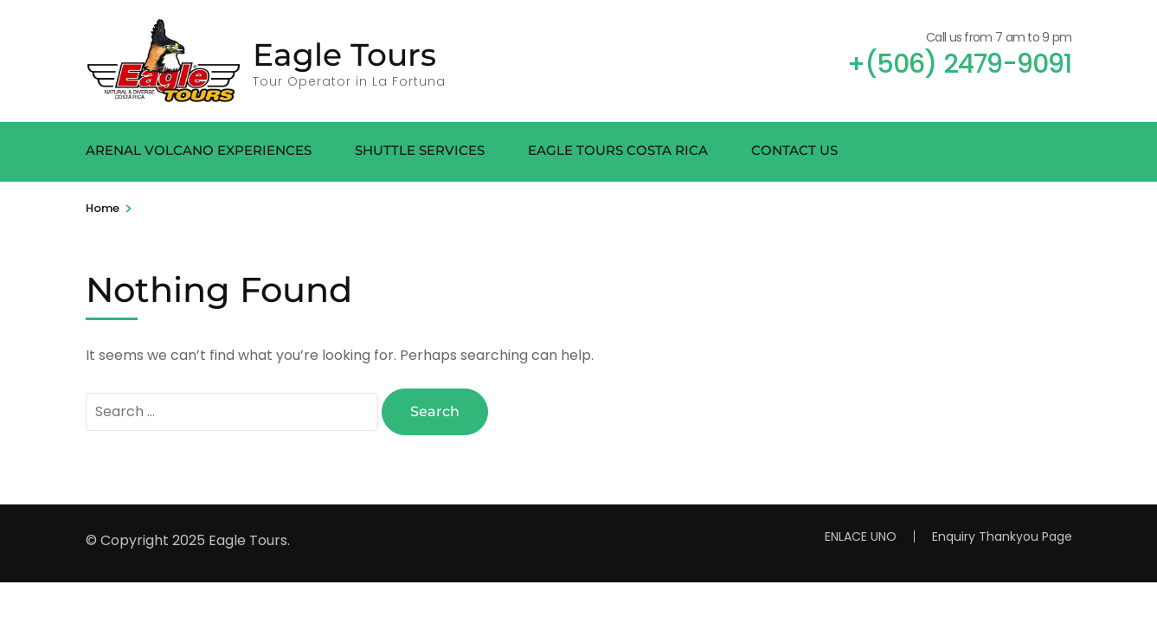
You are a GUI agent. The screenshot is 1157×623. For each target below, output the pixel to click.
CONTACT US (794, 150)
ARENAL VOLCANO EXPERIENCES (199, 150)
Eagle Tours (344, 54)
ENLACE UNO (861, 536)
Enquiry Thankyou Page (1002, 536)
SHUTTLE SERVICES (420, 150)
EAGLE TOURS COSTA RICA (618, 150)
